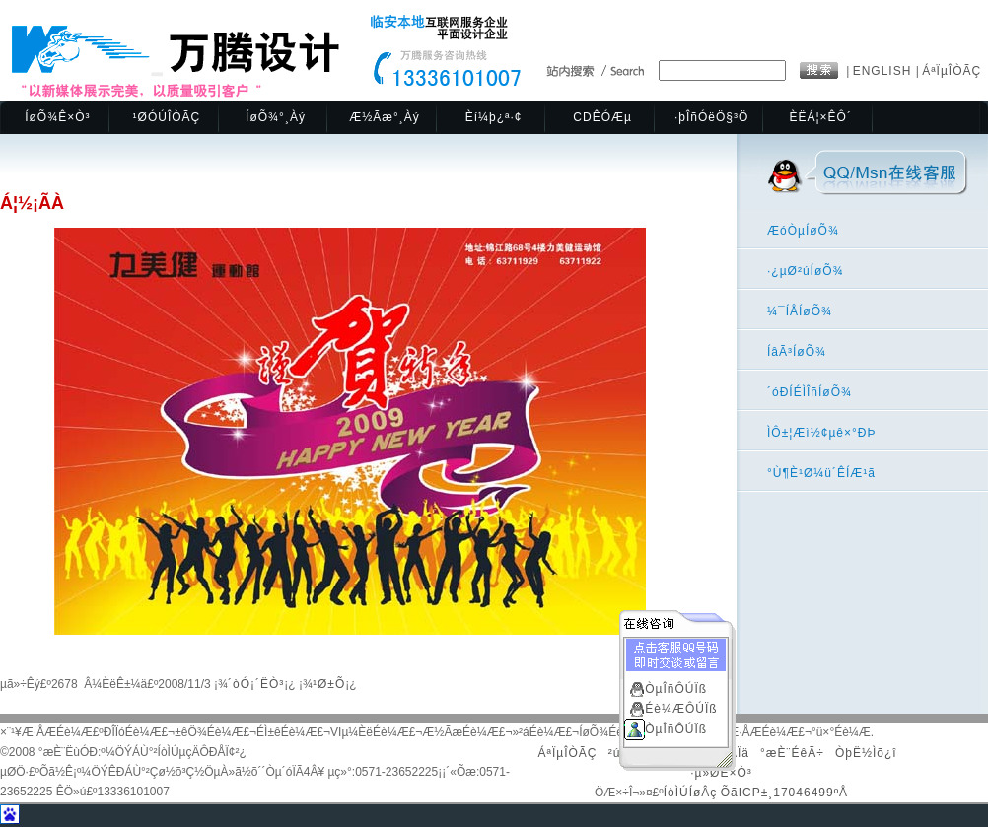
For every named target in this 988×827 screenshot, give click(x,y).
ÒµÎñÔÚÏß (676, 688)
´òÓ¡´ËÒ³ (256, 684)
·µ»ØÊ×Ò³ (721, 773)
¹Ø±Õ (329, 684)
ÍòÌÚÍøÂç (691, 792)
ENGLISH (884, 71)
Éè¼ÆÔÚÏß (681, 708)
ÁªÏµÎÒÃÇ (951, 71)
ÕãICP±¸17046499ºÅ (784, 792)
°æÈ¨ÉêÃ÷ (792, 753)
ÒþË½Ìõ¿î (866, 753)
